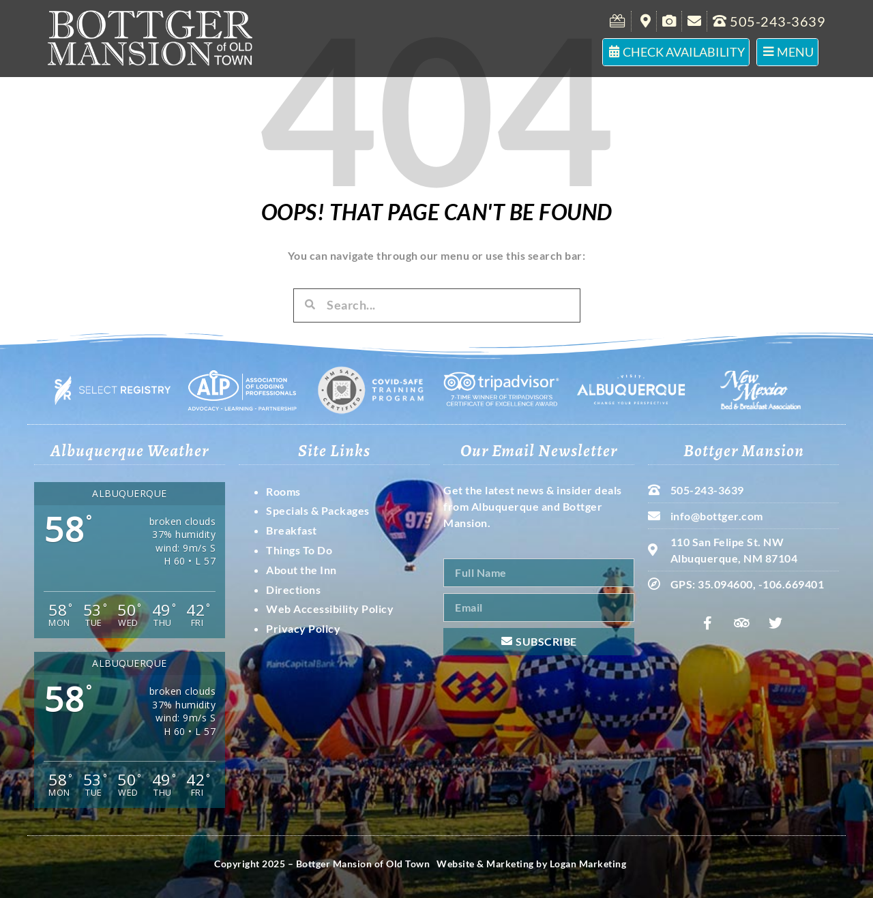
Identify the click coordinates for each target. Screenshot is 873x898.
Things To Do (299, 549)
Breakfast (291, 530)
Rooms (283, 491)
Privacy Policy (303, 628)
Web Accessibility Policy (330, 608)
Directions (293, 589)
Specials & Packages (318, 510)
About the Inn (301, 569)
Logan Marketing (588, 863)
